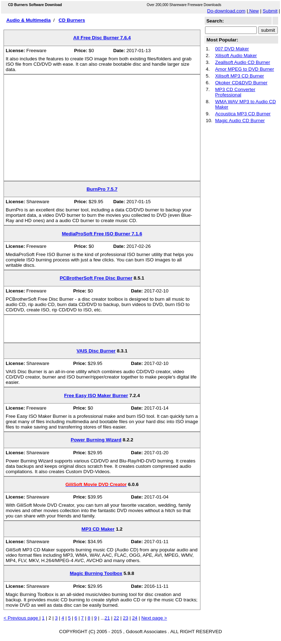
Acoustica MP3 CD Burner (243, 113)
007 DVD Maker (232, 48)
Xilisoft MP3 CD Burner (239, 76)
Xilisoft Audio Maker (236, 55)
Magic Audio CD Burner (240, 120)
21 (107, 618)
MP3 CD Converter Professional (235, 92)
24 (134, 618)
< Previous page (21, 618)
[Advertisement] (102, 130)
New (253, 11)
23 (125, 618)
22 (116, 618)
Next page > (154, 618)
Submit (270, 11)
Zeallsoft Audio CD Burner (242, 62)
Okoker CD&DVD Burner (241, 82)
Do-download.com (226, 11)
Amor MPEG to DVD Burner (244, 69)
